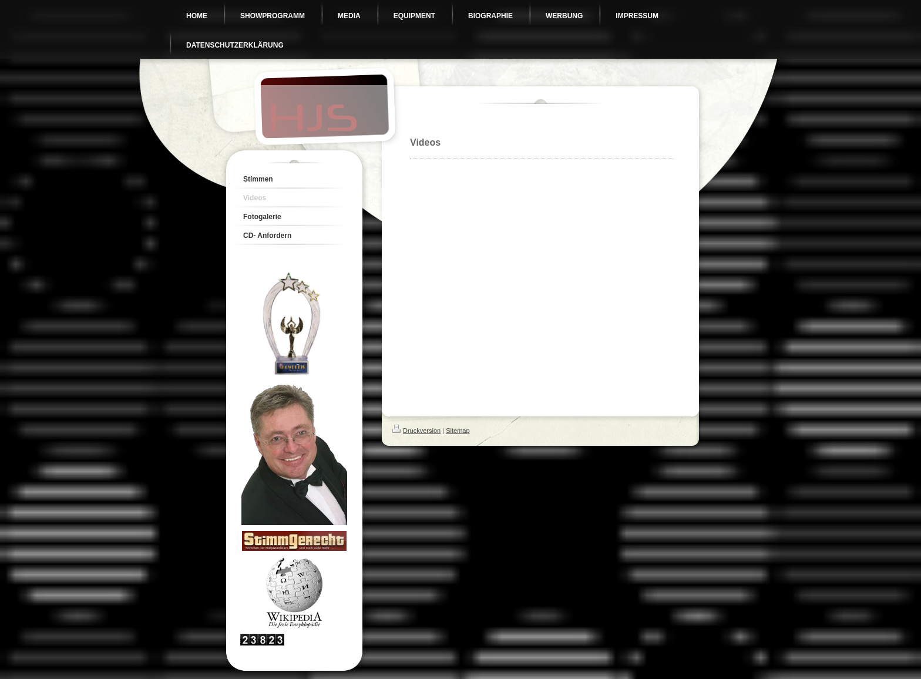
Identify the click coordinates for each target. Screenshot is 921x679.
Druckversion (416, 430)
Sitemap (457, 430)
